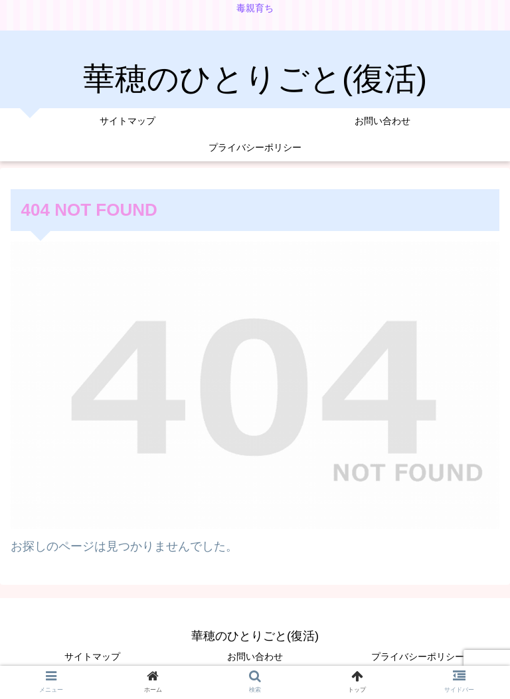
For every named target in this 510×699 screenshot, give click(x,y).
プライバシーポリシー (417, 656)
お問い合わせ (255, 656)
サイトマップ (92, 656)
